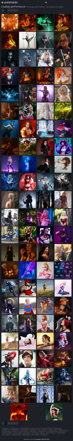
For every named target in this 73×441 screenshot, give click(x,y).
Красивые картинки (29, 439)
